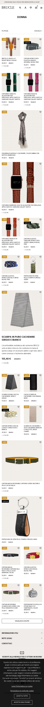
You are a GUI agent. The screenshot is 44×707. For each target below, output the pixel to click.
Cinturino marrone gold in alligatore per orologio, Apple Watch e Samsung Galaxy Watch (21, 206)
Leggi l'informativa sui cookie (22, 686)
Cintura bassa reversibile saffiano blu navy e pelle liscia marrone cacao (11, 570)
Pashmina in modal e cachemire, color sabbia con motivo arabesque (20, 154)
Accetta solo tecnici (22, 702)
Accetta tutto (22, 696)
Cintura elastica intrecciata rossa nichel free (30, 569)
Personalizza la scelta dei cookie (22, 691)
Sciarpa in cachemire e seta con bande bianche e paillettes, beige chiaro (33, 429)
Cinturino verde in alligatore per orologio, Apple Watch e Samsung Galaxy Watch (11, 97)
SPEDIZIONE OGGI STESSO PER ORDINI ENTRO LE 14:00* (22, 2)
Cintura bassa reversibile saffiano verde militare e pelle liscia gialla (21, 484)
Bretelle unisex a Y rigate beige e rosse (9, 59)
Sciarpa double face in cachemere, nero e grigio (10, 396)
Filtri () (5, 31)
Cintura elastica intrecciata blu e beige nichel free (10, 278)
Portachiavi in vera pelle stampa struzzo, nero (19, 539)
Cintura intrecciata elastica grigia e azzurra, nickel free (31, 60)
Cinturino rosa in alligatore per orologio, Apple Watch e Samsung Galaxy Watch (33, 97)
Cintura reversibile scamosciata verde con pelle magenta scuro (11, 606)
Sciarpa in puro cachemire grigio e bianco (18, 338)
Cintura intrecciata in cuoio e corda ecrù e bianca (10, 428)
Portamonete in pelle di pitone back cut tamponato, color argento (33, 607)
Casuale (37, 31)
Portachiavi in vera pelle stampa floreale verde (32, 278)
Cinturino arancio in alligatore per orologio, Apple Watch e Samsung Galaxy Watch (11, 241)
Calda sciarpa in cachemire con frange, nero (32, 396)
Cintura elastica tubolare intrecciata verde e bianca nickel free (32, 241)
